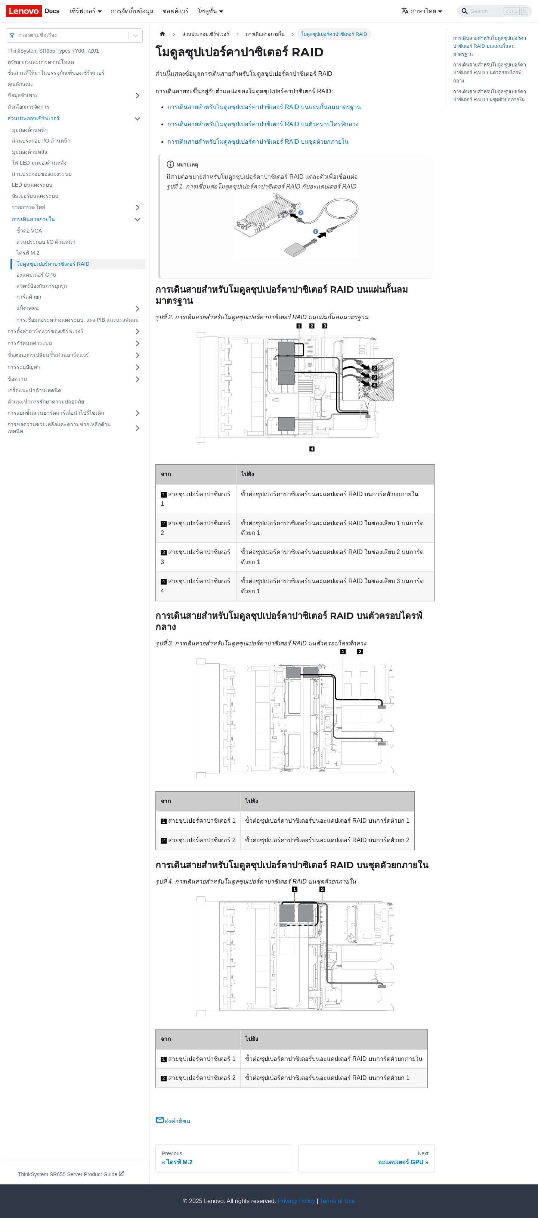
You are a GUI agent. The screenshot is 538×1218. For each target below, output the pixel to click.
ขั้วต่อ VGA (29, 231)
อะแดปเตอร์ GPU (36, 275)
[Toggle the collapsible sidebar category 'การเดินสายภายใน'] (137, 219)
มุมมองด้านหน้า (30, 130)
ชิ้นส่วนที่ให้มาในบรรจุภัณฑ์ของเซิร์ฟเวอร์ (56, 73)
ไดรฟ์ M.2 (27, 253)
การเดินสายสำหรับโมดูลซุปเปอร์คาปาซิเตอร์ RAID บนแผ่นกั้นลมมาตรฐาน (264, 107)
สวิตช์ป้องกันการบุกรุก (41, 286)
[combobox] (19, 35)
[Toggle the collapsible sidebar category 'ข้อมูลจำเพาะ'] (137, 96)
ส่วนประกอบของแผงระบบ (42, 174)
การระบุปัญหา (23, 367)
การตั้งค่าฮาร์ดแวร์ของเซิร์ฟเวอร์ (45, 331)
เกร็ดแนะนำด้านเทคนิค (34, 390)
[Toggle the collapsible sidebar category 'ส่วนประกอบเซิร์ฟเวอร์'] (137, 119)
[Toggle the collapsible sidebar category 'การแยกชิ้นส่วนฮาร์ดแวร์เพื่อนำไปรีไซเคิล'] (137, 413)
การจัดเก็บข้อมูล (132, 11)
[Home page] (162, 34)
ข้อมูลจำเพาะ (22, 95)
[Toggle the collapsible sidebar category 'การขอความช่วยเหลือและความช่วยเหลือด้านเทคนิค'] (137, 428)
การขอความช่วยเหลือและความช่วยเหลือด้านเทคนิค (59, 427)
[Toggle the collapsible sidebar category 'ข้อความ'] (137, 379)
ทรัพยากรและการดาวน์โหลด (40, 62)
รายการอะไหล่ (28, 207)
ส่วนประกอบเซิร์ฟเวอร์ (33, 118)
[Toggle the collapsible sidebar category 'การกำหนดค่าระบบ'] (137, 343)
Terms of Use (337, 1201)
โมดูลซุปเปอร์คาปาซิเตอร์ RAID (52, 264)
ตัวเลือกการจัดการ (28, 107)
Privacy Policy (296, 1201)
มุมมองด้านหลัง (29, 152)
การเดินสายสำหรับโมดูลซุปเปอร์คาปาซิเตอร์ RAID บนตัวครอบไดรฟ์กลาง (263, 124)
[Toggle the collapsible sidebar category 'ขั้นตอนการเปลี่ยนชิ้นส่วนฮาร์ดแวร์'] (137, 355)
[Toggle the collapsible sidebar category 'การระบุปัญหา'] (137, 367)
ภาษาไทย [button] (418, 11)
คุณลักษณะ (20, 84)
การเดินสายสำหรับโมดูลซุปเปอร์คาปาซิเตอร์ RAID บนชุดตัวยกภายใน (258, 141)
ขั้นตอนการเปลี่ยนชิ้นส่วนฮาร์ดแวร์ (48, 355)
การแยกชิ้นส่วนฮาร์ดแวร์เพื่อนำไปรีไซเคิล (55, 413)
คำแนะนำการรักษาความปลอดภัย (45, 402)
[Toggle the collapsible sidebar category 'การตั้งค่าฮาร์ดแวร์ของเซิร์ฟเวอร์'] (137, 331)
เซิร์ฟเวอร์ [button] (83, 11)
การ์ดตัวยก (28, 297)
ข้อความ (17, 379)
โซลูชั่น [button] (207, 11)
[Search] (494, 11)
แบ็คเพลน (27, 308)
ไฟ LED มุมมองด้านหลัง (39, 163)
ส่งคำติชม (173, 1121)
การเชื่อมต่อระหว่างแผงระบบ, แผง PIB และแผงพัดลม (77, 320)
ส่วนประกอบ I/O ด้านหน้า (41, 141)
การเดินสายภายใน (33, 219)
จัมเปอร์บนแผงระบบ (35, 196)
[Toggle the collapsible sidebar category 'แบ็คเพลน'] (137, 309)
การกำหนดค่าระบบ (29, 343)
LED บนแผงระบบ (32, 185)
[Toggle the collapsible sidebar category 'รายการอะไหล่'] (137, 208)
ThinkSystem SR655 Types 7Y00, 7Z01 (53, 51)
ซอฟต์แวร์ (176, 11)
